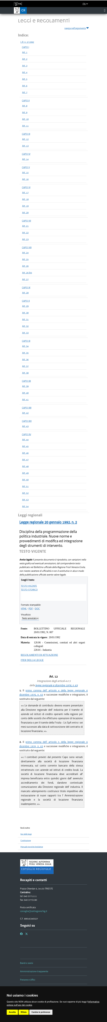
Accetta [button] (12, 1012)
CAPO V (26, 167)
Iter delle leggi (26, 834)
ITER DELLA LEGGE (32, 660)
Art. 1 (24, 52)
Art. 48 (25, 466)
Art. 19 (25, 205)
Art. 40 (25, 392)
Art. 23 (25, 239)
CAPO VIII (27, 247)
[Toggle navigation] (104, 10)
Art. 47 (25, 459)
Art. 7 (24, 92)
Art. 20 (25, 212)
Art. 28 (25, 292)
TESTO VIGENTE (29, 585)
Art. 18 (25, 199)
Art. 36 (25, 359)
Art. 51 (25, 486)
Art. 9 (24, 112)
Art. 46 (25, 452)
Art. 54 (25, 506)
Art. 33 (25, 332)
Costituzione (26, 840)
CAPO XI (26, 340)
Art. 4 (24, 72)
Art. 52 (25, 493)
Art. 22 (25, 232)
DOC (37, 608)
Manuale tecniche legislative (32, 846)
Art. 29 (25, 306)
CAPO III (26, 133)
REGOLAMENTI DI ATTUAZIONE (39, 655)
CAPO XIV (27, 421)
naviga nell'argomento (76, 27)
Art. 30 (25, 312)
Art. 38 (25, 372)
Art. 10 (25, 119)
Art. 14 (25, 159)
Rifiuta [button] (24, 1012)
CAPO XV (26, 434)
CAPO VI (26, 187)
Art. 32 (25, 326)
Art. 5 (24, 79)
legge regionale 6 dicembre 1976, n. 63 (56, 685)
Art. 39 (25, 386)
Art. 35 (25, 352)
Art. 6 (24, 85)
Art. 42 (25, 412)
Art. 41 (25, 399)
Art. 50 (25, 479)
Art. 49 (25, 472)
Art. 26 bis (27, 272)
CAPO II (26, 100)
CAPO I (25, 47)
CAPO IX (26, 287)
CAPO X (26, 300)
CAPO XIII (26, 407)
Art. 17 (25, 192)
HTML (24, 608)
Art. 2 (24, 59)
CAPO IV (26, 154)
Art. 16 (25, 179)
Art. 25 (25, 259)
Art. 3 (24, 65)
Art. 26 (25, 265)
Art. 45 (25, 446)
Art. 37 (25, 366)
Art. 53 (25, 499)
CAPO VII (26, 220)
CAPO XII (26, 381)
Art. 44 (25, 439)
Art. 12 (25, 139)
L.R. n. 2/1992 (27, 42)
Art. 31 (25, 319)
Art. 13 (25, 145)
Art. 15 (25, 172)
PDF (31, 608)
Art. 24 (25, 252)
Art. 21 (25, 225)
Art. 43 (25, 426)
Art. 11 (25, 125)
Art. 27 (25, 279)
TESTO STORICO (29, 589)
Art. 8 (24, 105)
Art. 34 (25, 346)
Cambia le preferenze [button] (41, 1012)
